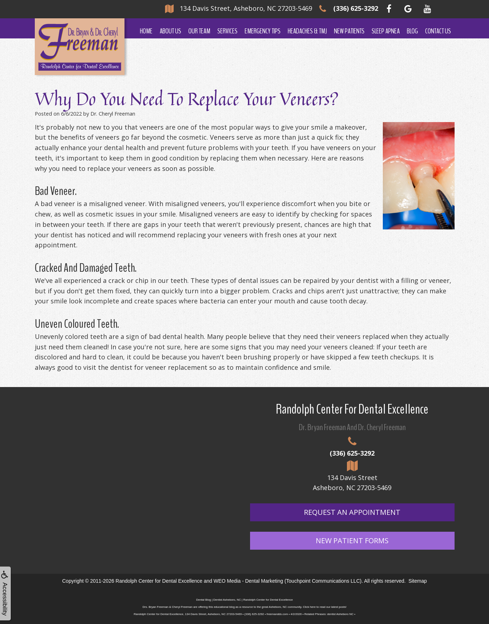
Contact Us (438, 31)
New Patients (349, 31)
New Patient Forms (352, 540)
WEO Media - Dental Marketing (248, 581)
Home (146, 31)
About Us (170, 31)
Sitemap (417, 581)
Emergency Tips (263, 31)
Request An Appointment (352, 512)
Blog (412, 31)
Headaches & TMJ (307, 31)
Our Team (199, 31)
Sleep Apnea (386, 31)
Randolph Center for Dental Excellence (159, 581)
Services (227, 31)
